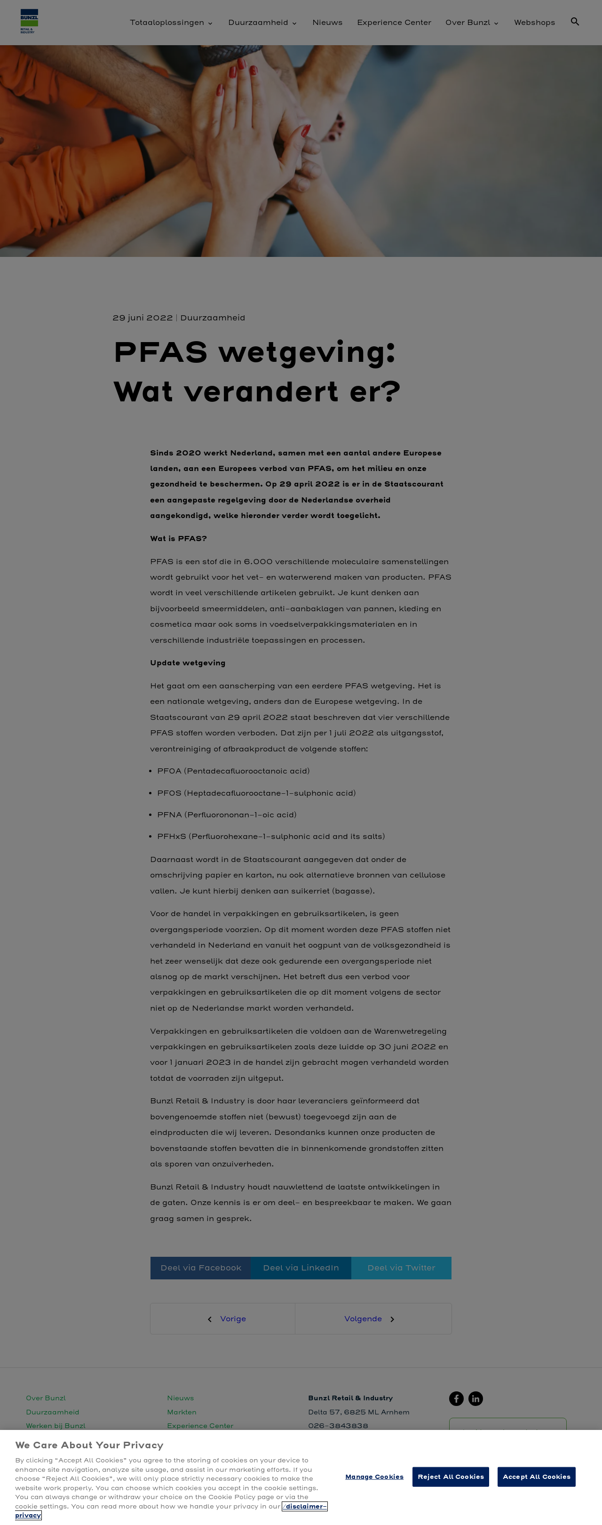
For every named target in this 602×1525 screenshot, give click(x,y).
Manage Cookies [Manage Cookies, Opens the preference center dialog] (374, 1477)
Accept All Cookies (536, 1477)
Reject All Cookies (451, 1477)
